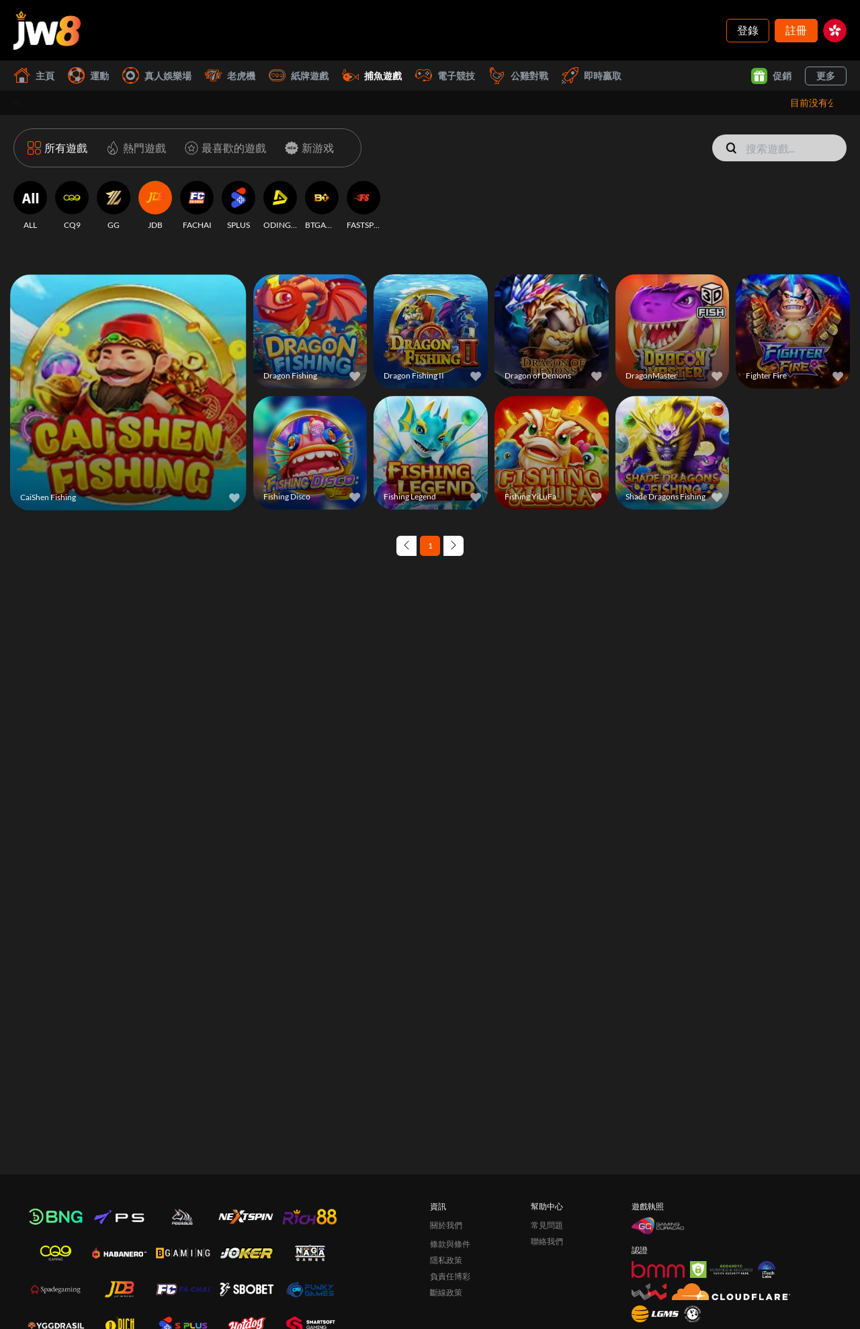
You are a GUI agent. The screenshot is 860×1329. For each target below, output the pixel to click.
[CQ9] (72, 206)
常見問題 (547, 1225)
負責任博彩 (450, 1276)
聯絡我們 (547, 1241)
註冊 (796, 30)
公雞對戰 (518, 75)
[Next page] (453, 546)
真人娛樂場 (156, 75)
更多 (825, 75)
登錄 (748, 30)
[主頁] (47, 30)
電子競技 (445, 75)
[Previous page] (406, 546)
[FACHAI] (197, 206)
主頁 (33, 75)
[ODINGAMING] (280, 206)
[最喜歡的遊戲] (222, 148)
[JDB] (155, 206)
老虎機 (230, 75)
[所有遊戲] (57, 148)
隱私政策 (446, 1260)
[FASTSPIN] (363, 206)
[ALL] (30, 206)
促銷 (771, 76)
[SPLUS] (238, 206)
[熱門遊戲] (133, 148)
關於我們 (446, 1225)
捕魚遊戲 (372, 75)
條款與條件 (450, 1244)
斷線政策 (446, 1292)
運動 (88, 75)
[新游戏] (307, 148)
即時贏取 (591, 75)
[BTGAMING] (322, 206)
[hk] (835, 30)
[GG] (113, 206)
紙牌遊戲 (299, 75)
